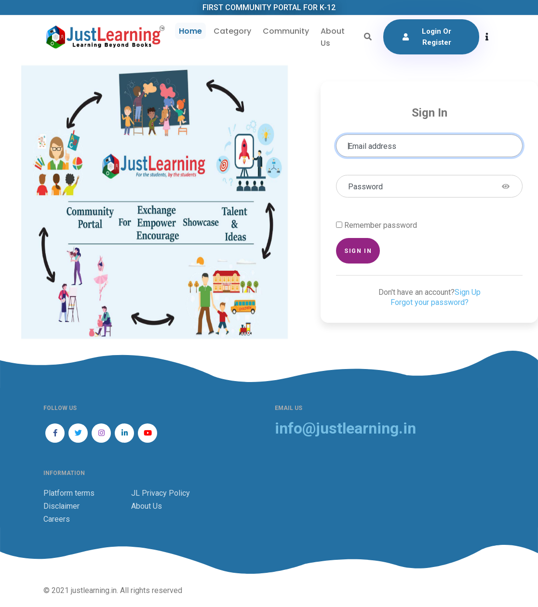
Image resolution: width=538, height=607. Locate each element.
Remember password (380, 225)
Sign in (358, 250)
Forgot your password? (429, 302)
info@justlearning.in (345, 428)
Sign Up (468, 292)
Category (232, 31)
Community (286, 31)
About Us (333, 37)
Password (365, 186)
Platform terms (68, 493)
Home (190, 31)
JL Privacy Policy (160, 493)
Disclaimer (61, 506)
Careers (56, 519)
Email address (372, 146)
